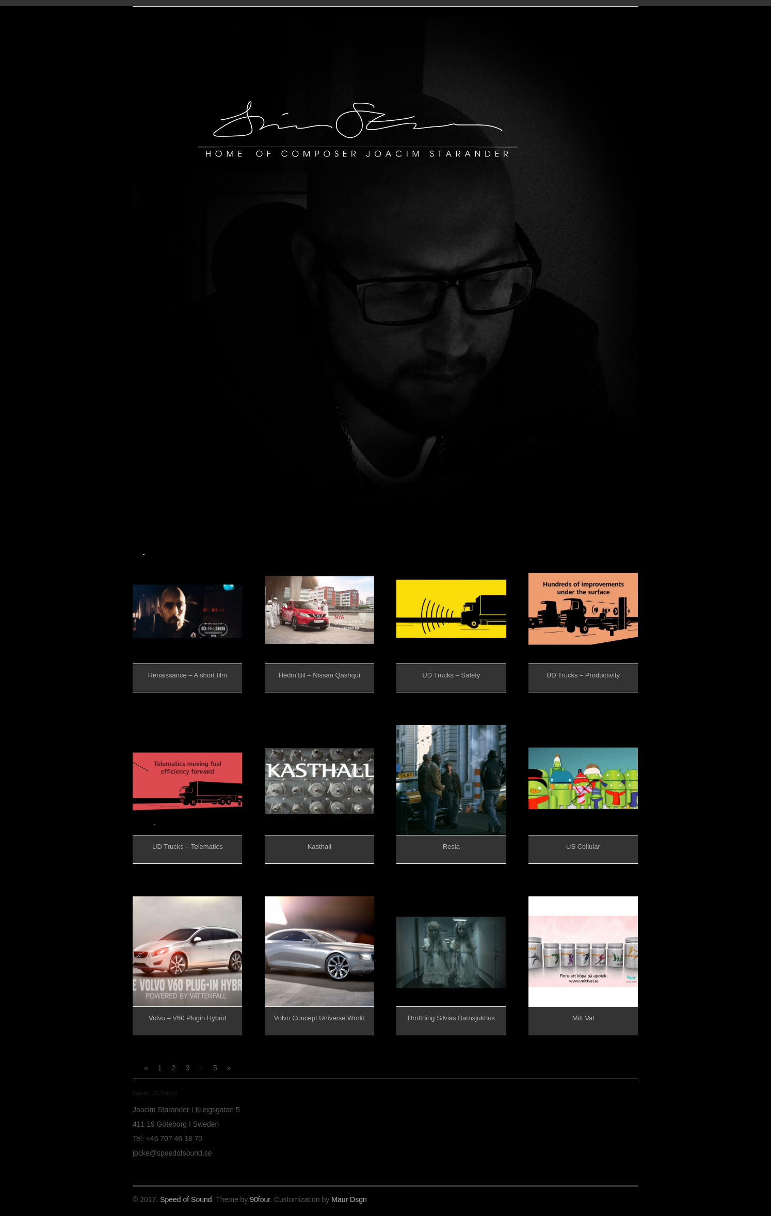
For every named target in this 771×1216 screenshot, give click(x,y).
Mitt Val (583, 1018)
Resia (451, 846)
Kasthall (319, 846)
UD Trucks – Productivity (583, 675)
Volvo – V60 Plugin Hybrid (187, 1018)
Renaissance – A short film (187, 675)
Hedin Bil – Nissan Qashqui (319, 675)
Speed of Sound (186, 1199)
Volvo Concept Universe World (319, 1018)
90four (260, 1199)
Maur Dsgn (348, 1199)
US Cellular (583, 846)
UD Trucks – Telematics (187, 846)
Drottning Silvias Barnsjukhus (451, 1018)
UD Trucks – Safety (451, 675)
